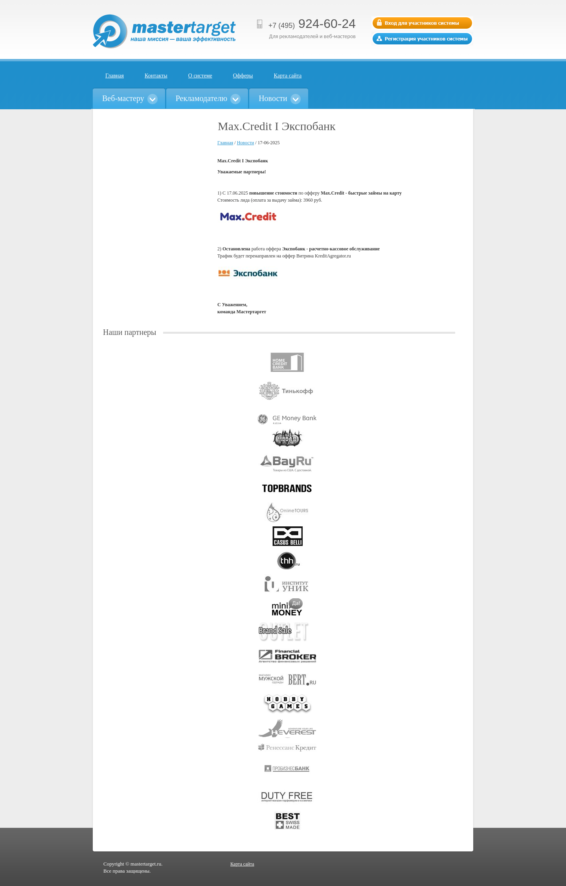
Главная (114, 76)
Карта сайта (288, 76)
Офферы (243, 76)
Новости (245, 142)
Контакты (156, 76)
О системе (200, 76)
